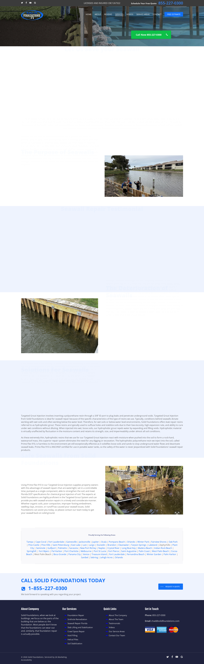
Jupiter (95, 553)
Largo (92, 557)
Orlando (131, 553)
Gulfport (51, 560)
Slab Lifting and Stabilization (80, 627)
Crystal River (113, 560)
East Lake (75, 557)
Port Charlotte (71, 563)
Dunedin (101, 557)
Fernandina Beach (136, 566)
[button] (151, 35)
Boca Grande (59, 566)
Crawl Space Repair (76, 631)
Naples (101, 560)
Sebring (94, 569)
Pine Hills (45, 557)
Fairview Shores (159, 553)
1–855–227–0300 (47, 588)
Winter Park (143, 553)
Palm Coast (144, 563)
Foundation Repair (76, 615)
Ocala (104, 553)
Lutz (85, 557)
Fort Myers (44, 563)
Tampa (30, 553)
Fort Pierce (113, 563)
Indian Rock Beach (163, 560)
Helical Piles (73, 639)
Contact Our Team (117, 635)
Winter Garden (154, 566)
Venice (86, 566)
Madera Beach (145, 560)
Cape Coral (41, 553)
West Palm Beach (160, 563)
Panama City (74, 566)
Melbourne (86, 563)
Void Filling (72, 635)
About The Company (118, 615)
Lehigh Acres (106, 569)
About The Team (116, 619)
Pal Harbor (57, 563)
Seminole (41, 560)
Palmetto (63, 560)
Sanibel (84, 569)
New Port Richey (88, 560)
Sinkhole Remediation (77, 619)
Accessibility (26, 660)
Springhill (31, 563)
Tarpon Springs (138, 557)
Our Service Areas (117, 631)
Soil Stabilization (75, 643)
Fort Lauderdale (56, 553)
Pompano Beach (117, 553)
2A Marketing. (61, 657)
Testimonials (114, 623)
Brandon (112, 557)
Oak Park (173, 553)
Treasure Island (99, 566)
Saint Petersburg (61, 557)
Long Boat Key (129, 560)
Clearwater (123, 557)
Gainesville (71, 553)
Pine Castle (33, 557)
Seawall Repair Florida (77, 623)
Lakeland (152, 557)
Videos (112, 627)
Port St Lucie (100, 563)
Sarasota (73, 560)
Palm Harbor (170, 566)
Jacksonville (84, 553)
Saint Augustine (128, 563)
